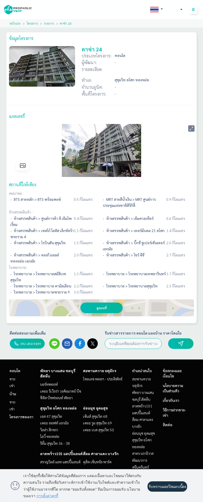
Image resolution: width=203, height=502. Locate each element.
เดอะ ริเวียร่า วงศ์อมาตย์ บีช (60, 391)
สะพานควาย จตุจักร (99, 370)
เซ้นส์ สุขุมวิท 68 (95, 416)
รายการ (49, 23)
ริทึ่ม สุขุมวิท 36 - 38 (55, 443)
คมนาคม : (16, 193)
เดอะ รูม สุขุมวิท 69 (97, 422)
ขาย (12, 378)
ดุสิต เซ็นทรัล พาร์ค (97, 461)
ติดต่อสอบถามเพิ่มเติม (28, 333)
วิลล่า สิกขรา (49, 429)
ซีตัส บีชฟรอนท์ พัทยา (56, 397)
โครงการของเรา (21, 416)
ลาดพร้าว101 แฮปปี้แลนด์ (61, 453)
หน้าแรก (15, 23)
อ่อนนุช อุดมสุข (95, 408)
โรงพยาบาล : (18, 267)
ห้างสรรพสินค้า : (21, 212)
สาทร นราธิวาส (143, 453)
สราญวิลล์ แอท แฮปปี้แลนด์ (60, 461)
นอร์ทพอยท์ (49, 384)
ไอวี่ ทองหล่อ (49, 436)
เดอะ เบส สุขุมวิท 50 (98, 429)
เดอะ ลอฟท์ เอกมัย (54, 422)
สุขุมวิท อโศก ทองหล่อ (58, 408)
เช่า (12, 385)
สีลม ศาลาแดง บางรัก (101, 453)
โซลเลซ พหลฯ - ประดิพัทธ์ (102, 378)
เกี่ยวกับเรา (171, 400)
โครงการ (32, 23)
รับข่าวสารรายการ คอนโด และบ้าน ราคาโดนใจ (143, 333)
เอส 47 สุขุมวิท (51, 416)
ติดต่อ (167, 424)
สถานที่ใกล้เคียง (22, 184)
